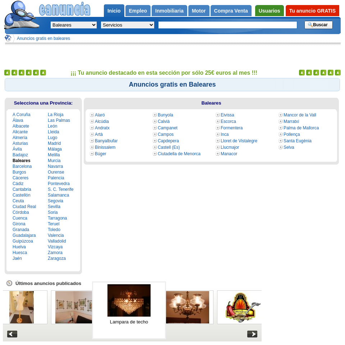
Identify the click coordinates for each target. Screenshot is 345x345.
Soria (53, 212)
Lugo (52, 137)
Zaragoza (57, 258)
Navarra (55, 166)
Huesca (20, 252)
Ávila (17, 149)
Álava (18, 120)
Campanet (168, 127)
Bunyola (165, 115)
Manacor (229, 153)
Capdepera (168, 140)
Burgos (19, 172)
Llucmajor (230, 147)
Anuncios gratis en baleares (43, 38)
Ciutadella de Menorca (179, 153)
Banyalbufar (106, 140)
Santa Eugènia (298, 140)
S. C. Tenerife (61, 189)
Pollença (292, 134)
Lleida (53, 131)
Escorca (228, 121)
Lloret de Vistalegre (239, 140)
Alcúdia (102, 121)
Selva (289, 147)
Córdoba (21, 212)
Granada (21, 229)
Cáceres (20, 177)
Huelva (19, 246)
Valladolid (57, 241)
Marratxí (291, 121)
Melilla (54, 154)
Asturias (20, 143)
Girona (19, 223)
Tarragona (57, 218)
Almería (20, 137)
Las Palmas (59, 120)
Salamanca (58, 195)
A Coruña (22, 114)
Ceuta (18, 200)
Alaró (100, 115)
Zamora (55, 252)
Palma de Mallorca (301, 127)
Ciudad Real (24, 206)
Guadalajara (24, 235)
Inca (225, 134)
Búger (100, 153)
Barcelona (22, 166)
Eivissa (227, 115)
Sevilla (54, 206)
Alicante (20, 131)
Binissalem (105, 147)
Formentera (232, 127)
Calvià (164, 121)
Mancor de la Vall (300, 115)
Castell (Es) (169, 147)
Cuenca (20, 218)
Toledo (54, 229)
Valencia (56, 235)
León (52, 126)
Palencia (56, 177)
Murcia (54, 160)
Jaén (17, 258)
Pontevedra (59, 183)
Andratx (102, 127)
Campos (166, 134)
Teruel (53, 223)
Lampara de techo (129, 322)
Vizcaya (55, 246)
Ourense (56, 172)
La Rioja (56, 114)
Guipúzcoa (23, 241)
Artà (99, 134)
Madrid (54, 143)
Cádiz (18, 183)
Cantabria (22, 189)
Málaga (55, 149)
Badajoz (20, 154)
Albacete (21, 126)
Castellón (22, 195)
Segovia (55, 200)
